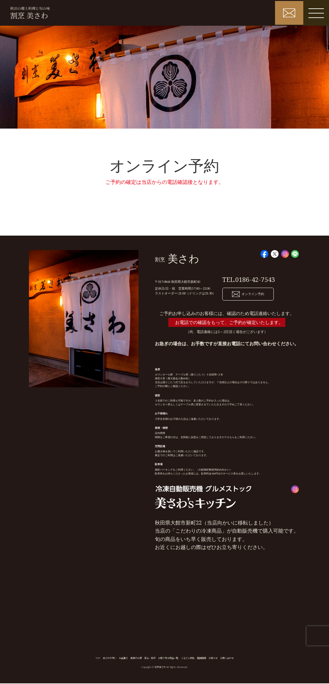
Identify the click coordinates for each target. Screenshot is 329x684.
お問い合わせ (227, 658)
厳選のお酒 (136, 658)
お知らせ (213, 658)
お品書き (123, 658)
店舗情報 (201, 658)
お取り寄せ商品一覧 (168, 658)
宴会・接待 (150, 658)
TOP (97, 658)
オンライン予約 (248, 294)
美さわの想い (109, 658)
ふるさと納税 (187, 658)
